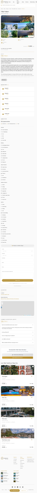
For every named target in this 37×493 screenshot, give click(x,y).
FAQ (13, 488)
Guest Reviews (24, 462)
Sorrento (19, 8)
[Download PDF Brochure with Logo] (18, 358)
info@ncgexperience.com (32, 459)
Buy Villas (16, 462)
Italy (10, 8)
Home (2, 8)
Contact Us (23, 465)
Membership (32, 1)
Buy (14, 2)
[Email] (24, 486)
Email (3, 262)
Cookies (10, 488)
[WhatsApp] (21, 486)
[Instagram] (16, 486)
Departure (3, 253)
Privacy (7, 488)
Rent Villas (16, 460)
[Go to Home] (4, 2)
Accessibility (21, 488)
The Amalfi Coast (14, 8)
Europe (7, 8)
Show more (4, 79)
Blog (22, 460)
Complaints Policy (31, 488)
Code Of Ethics (26, 488)
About (23, 1)
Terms (3, 488)
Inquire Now (18, 280)
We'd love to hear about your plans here (7, 271)
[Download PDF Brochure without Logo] (18, 355)
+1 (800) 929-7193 (15, 283)
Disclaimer (16, 488)
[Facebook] (13, 486)
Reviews (27, 1)
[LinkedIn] (18, 486)
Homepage (16, 459)
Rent (10, 2)
